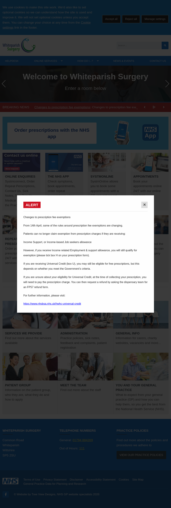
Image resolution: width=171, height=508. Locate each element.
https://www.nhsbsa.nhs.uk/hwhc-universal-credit (52, 303)
